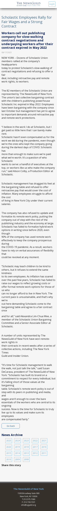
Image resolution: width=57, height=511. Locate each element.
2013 (26, 453)
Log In (52, 4)
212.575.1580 (29, 499)
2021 (43, 440)
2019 (17, 446)
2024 (17, 440)
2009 (17, 459)
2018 (26, 446)
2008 (26, 459)
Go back (11, 425)
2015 (8, 453)
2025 (8, 440)
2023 (26, 440)
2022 (35, 440)
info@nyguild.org (28, 505)
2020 (8, 446)
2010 (8, 459)
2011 (43, 453)
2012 (35, 453)
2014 (17, 453)
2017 (35, 446)
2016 (43, 446)
